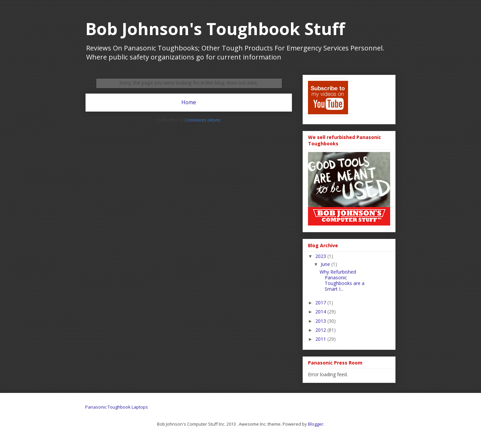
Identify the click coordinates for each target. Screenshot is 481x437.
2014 (321, 311)
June (326, 264)
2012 (321, 330)
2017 (321, 302)
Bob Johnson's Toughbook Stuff (215, 28)
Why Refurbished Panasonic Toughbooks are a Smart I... (342, 280)
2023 (321, 256)
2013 (321, 321)
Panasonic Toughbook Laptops (116, 407)
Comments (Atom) (202, 120)
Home (188, 102)
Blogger (315, 424)
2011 (321, 339)
